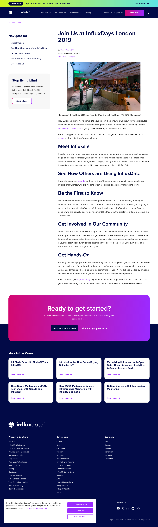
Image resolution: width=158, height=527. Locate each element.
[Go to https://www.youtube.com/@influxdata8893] (118, 508)
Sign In (117, 12)
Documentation (63, 458)
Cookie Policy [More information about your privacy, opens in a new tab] (31, 508)
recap (60, 138)
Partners (108, 448)
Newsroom (109, 452)
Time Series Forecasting (18, 482)
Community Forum (64, 468)
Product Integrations (65, 482)
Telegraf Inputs (62, 485)
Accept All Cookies (80, 505)
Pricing (88, 12)
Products (44, 12)
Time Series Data (15, 475)
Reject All (80, 511)
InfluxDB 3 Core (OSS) (65, 472)
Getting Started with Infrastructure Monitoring (126, 387)
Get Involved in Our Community (26, 58)
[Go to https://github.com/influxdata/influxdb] (133, 508)
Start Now (134, 12)
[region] (50, 511)
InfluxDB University (64, 465)
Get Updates (21, 101)
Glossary (60, 492)
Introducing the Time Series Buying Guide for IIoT (78, 363)
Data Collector (14, 465)
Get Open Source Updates (64, 328)
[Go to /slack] (138, 508)
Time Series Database (17, 478)
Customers (61, 448)
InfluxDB (11, 441)
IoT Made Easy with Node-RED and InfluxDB (30, 363)
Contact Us (107, 12)
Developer (71, 56)
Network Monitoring (16, 489)
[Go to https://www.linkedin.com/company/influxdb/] (127, 508)
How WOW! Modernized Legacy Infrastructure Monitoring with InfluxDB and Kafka (76, 389)
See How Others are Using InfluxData (29, 48)
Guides (59, 441)
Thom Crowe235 (67, 50)
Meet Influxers (17, 42)
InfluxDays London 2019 (69, 128)
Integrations (13, 458)
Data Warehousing (15, 485)
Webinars (60, 455)
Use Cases (58, 12)
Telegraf (60, 475)
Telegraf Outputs (63, 489)
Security (119, 519)
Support (60, 452)
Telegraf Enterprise (15, 455)
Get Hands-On (18, 63)
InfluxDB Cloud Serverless (18, 448)
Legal (111, 519)
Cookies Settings (80, 517)
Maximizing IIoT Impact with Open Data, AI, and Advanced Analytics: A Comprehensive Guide (126, 365)
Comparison (144, 519)
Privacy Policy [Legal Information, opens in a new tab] (42, 508)
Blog (58, 445)
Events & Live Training (65, 462)
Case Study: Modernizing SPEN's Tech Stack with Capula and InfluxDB (29, 389)
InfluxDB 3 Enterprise (16, 445)
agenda (81, 181)
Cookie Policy (131, 519)
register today (83, 279)
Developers (74, 12)
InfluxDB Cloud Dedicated (18, 452)
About (107, 441)
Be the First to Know (20, 53)
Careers (108, 445)
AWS (58, 478)
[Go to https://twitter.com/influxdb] (123, 508)
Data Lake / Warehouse (17, 462)
